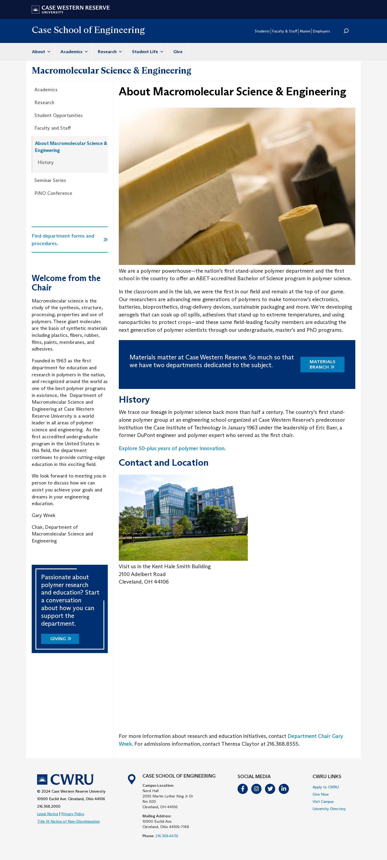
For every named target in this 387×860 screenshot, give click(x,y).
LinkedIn (284, 789)
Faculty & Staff (284, 31)
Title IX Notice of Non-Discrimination (68, 821)
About (40, 51)
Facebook (243, 789)
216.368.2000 (48, 806)
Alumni (305, 31)
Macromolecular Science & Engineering (111, 70)
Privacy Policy (72, 813)
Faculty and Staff (52, 128)
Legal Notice (47, 813)
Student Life (147, 51)
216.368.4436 (166, 835)
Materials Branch (322, 364)
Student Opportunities (58, 115)
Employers (321, 31)
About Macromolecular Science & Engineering (71, 146)
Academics (73, 51)
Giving (58, 639)
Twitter (270, 789)
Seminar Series (50, 180)
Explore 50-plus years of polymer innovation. (172, 448)
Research (109, 51)
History (46, 162)
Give (177, 51)
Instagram (256, 789)
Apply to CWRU (326, 787)
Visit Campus (323, 801)
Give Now (321, 794)
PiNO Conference (53, 193)
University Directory (329, 808)
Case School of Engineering (88, 29)
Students (262, 31)
